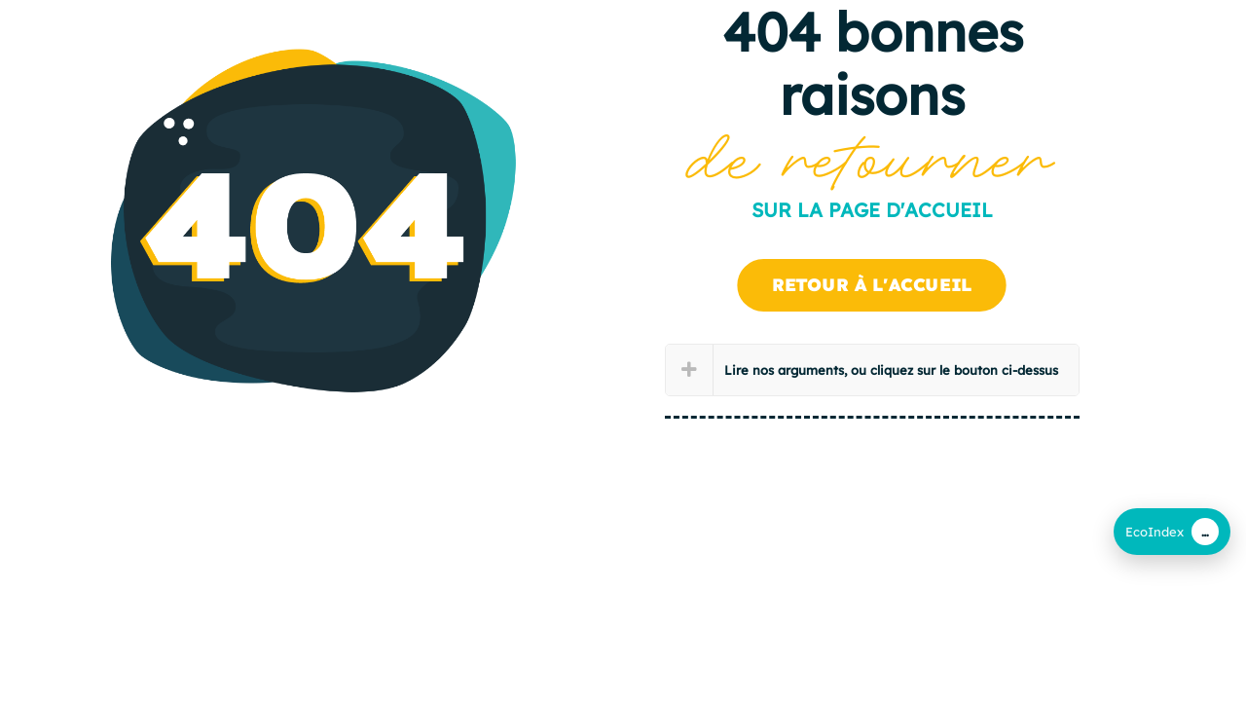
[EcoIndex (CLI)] (1172, 531)
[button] (873, 370)
